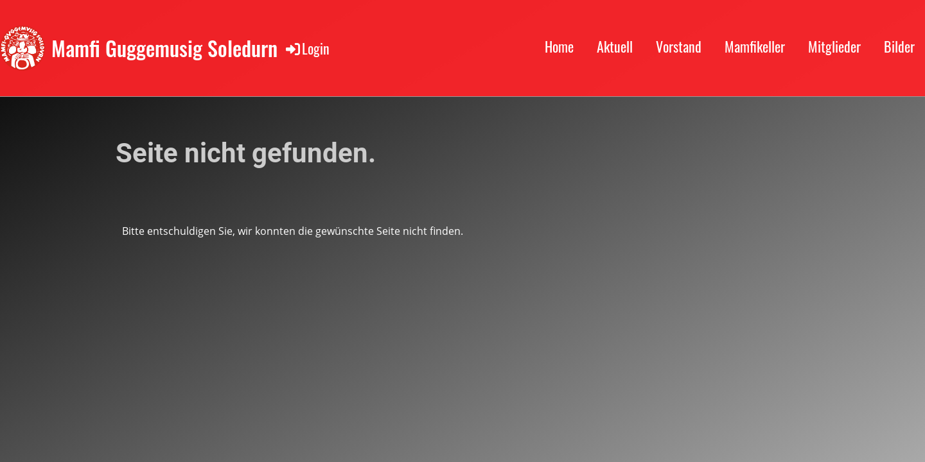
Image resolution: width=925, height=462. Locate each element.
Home (559, 46)
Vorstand (678, 46)
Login (307, 48)
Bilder (899, 46)
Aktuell (615, 46)
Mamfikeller (755, 46)
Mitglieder (834, 46)
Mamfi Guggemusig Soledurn (164, 48)
